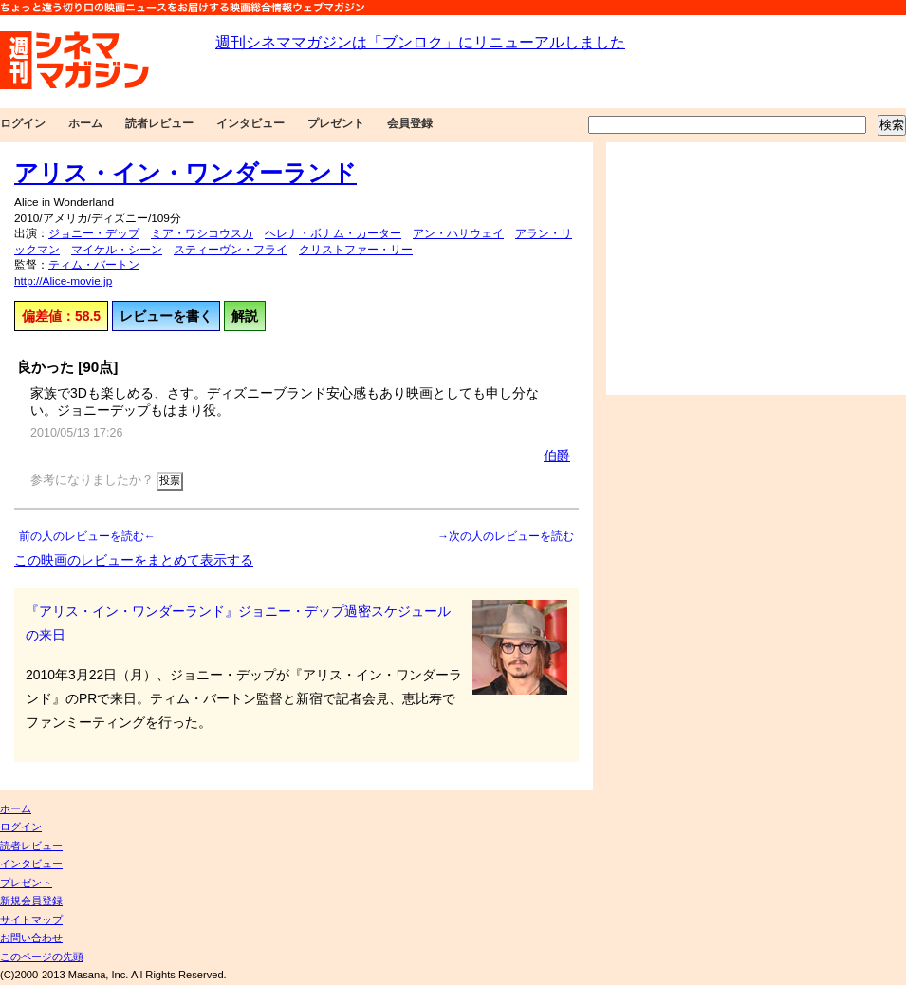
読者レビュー (159, 123)
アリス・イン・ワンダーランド (185, 172)
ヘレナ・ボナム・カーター (333, 233)
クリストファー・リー (356, 249)
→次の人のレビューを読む (505, 536)
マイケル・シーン (116, 249)
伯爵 (557, 455)
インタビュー (250, 123)
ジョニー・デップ (93, 233)
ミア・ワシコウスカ (202, 233)
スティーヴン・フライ (230, 249)
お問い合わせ (31, 937)
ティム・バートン (93, 264)
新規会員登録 (31, 900)
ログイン (23, 123)
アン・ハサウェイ (458, 233)
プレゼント (335, 123)
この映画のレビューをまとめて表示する (133, 559)
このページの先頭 (41, 956)
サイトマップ (31, 919)
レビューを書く (166, 316)
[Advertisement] (756, 268)
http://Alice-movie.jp (63, 281)
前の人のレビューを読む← (87, 536)
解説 (244, 316)
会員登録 (410, 123)
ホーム (85, 123)
